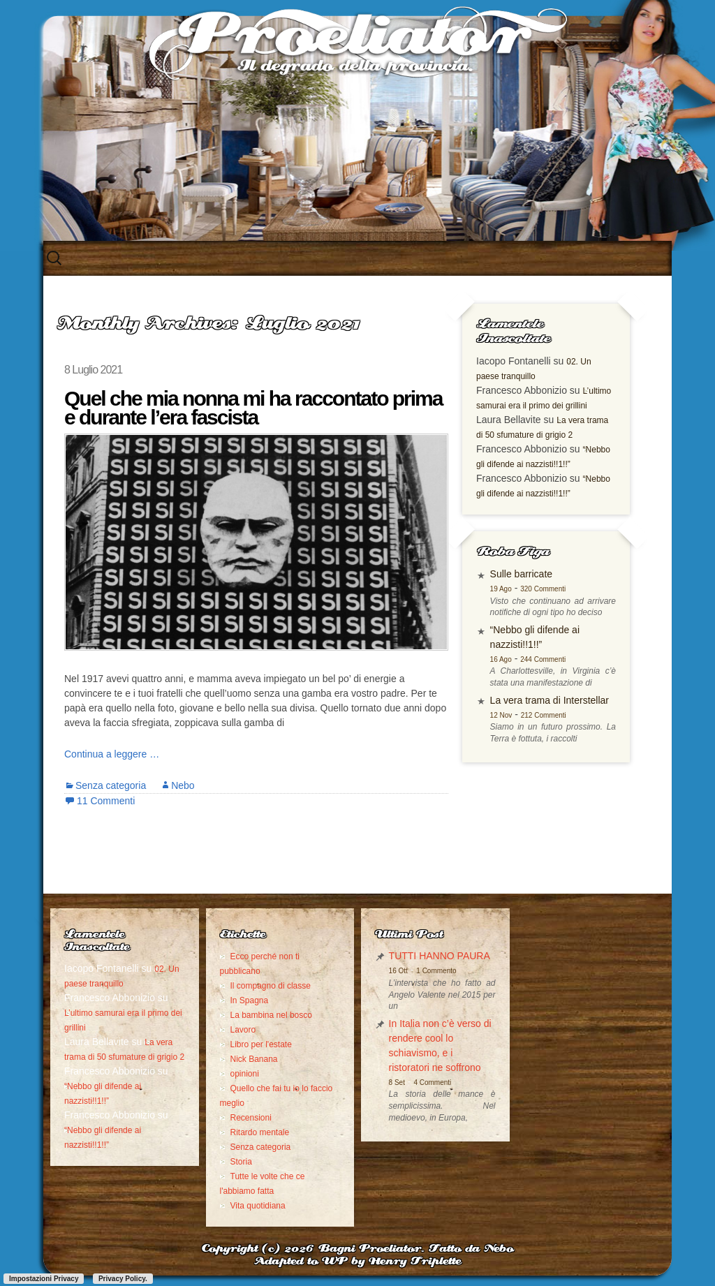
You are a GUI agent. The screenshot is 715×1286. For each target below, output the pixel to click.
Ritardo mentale (260, 1132)
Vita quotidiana (258, 1206)
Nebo (182, 785)
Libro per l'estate (261, 1044)
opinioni (244, 1074)
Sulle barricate (521, 573)
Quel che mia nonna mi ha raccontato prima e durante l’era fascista (253, 408)
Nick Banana (254, 1059)
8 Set (397, 1082)
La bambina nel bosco (271, 1015)
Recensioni (251, 1118)
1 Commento (436, 971)
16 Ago (501, 659)
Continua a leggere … (111, 754)
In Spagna (249, 1000)
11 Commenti (106, 800)
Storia (241, 1162)
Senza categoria (110, 785)
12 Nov (501, 715)
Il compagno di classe (270, 986)
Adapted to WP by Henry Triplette (357, 1262)
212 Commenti (543, 715)
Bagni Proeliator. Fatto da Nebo (415, 1249)
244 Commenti (543, 659)
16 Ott (398, 971)
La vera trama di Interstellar (549, 700)
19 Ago (501, 589)
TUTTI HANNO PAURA (439, 955)
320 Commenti (543, 589)
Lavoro (243, 1030)
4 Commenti (432, 1082)
